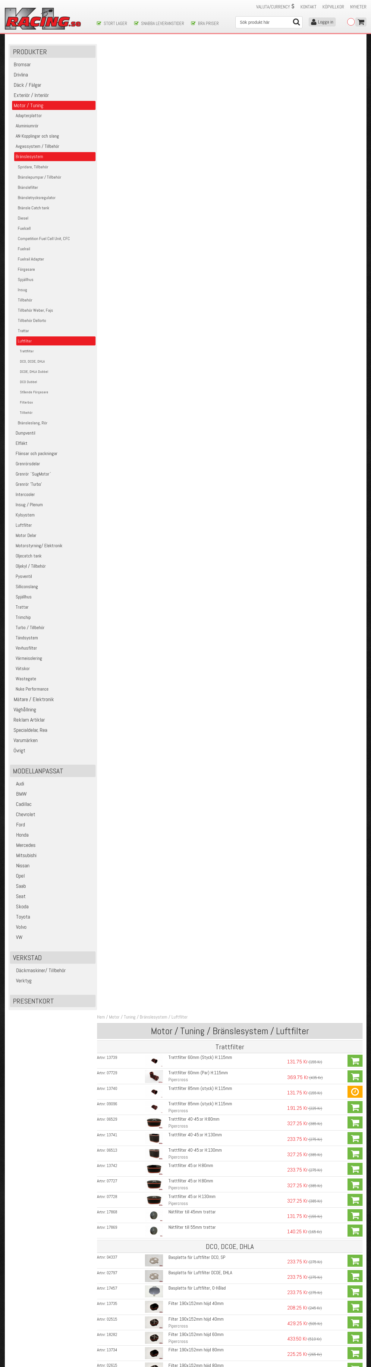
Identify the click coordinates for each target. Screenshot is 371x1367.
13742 (113, 195)
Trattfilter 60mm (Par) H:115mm (197, 103)
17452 (113, 898)
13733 (113, 410)
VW (17, 937)
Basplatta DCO (181, 684)
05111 (113, 852)
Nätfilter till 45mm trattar (191, 242)
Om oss (195, 1312)
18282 (113, 364)
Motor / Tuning (124, 48)
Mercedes (23, 845)
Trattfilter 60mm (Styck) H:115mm (199, 88)
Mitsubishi (23, 855)
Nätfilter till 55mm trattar (191, 257)
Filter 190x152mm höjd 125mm (196, 410)
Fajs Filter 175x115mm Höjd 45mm (200, 440)
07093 (113, 456)
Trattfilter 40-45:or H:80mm (193, 149)
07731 (113, 562)
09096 (113, 134)
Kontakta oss (108, 1312)
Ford (18, 825)
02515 (113, 348)
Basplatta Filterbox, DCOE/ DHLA (197, 1181)
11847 (113, 1244)
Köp (355, 92)
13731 (113, 547)
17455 (113, 961)
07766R (114, 684)
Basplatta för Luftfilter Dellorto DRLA (201, 914)
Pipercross (177, 110)
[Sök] (269, 22)
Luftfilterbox (179, 1166)
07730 (113, 593)
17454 (113, 929)
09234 (113, 1166)
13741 (113, 165)
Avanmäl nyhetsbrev (25, 1343)
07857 (113, 486)
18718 (113, 608)
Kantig (173, 554)
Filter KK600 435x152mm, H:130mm (201, 593)
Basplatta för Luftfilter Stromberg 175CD (205, 978)
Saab (18, 886)
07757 (113, 425)
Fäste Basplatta (182, 486)
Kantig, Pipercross (184, 569)
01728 (113, 1211)
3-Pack (174, 509)
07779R (114, 532)
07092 (113, 440)
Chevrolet (23, 814)
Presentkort (33, 1001)
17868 (113, 242)
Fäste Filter (178, 502)
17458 (113, 944)
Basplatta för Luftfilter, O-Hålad (196, 317)
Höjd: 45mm (178, 1125)
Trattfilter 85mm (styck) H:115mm (199, 119)
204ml (173, 1235)
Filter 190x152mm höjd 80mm (195, 379)
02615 (113, 394)
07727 (113, 211)
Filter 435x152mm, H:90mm (193, 547)
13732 (113, 578)
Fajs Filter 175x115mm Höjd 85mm (200, 471)
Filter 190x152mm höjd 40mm (195, 333)
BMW (19, 794)
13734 (113, 379)
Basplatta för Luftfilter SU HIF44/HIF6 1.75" (208, 944)
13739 (113, 88)
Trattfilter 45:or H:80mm (190, 195)
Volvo (19, 927)
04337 (113, 287)
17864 (113, 1118)
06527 (113, 624)
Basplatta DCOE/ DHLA (188, 532)
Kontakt (308, 7)
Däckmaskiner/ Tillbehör (38, 970)
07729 (113, 103)
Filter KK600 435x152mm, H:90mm (200, 562)
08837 (113, 1181)
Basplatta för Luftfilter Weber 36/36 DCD (205, 852)
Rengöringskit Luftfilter (189, 1244)
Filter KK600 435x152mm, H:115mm (201, 608)
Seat (18, 896)
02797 (113, 302)
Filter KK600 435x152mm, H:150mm (201, 624)
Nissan (20, 866)
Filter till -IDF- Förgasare (190, 1103)
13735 (113, 333)
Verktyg (21, 981)
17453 (113, 914)
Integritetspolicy (111, 1337)
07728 (113, 226)
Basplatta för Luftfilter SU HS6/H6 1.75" (204, 929)
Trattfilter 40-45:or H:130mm (194, 165)
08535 (113, 502)
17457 (113, 317)
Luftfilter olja (179, 1228)
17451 (113, 883)
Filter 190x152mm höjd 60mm (195, 363)
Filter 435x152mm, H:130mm (194, 578)
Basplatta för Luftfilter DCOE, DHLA (199, 302)
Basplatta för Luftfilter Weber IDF (198, 898)
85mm (173, 1109)
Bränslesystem (155, 48)
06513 (113, 180)
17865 (113, 1135)
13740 (113, 119)
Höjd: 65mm (178, 1142)
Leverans (104, 1324)
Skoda (20, 907)
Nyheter (358, 7)
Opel (18, 876)
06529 (113, 149)
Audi (17, 784)
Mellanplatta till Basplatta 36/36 (197, 868)
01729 (113, 1228)
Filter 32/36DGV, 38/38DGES (193, 1118)
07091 (113, 471)
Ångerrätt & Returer (114, 1331)
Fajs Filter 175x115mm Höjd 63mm (200, 456)
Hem (102, 48)
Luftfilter (181, 48)
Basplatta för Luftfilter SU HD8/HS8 (200, 961)
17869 (113, 257)
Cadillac (21, 804)
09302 (113, 868)
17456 (113, 978)
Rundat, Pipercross (185, 615)
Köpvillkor (333, 7)
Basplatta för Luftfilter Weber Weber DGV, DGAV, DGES (216, 883)
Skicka (205, 1286)
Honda (20, 835)
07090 (113, 1103)
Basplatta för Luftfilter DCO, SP (196, 287)
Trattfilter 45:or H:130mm (191, 226)
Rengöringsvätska (184, 1211)
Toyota (20, 917)
